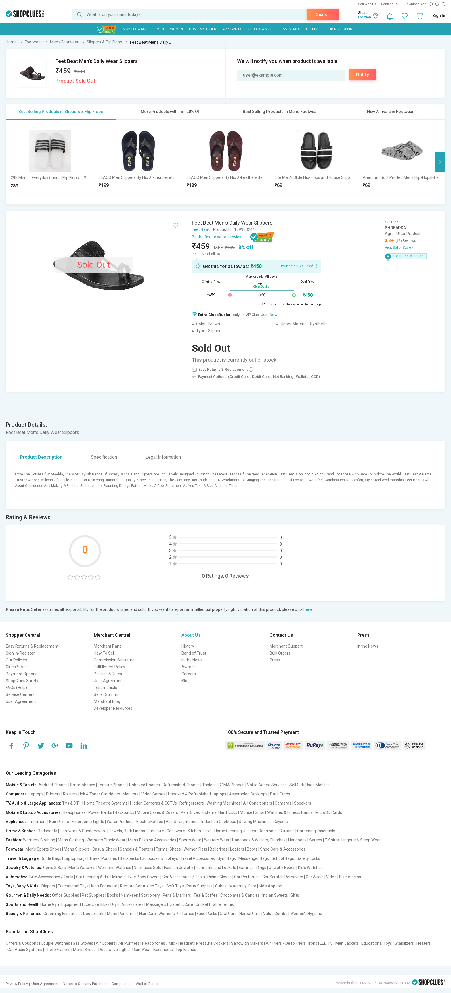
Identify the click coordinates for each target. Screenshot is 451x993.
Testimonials (105, 687)
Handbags (297, 840)
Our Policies (16, 660)
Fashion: (14, 840)
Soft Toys (175, 886)
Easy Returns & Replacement (32, 646)
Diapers (48, 886)
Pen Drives (190, 812)
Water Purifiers (120, 821)
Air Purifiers (128, 943)
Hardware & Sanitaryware (83, 831)
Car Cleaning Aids (92, 877)
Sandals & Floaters (136, 849)
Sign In (438, 15)
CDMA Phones (231, 784)
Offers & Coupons (22, 943)
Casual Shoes (104, 849)
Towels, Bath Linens (127, 831)
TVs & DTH (71, 803)
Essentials (290, 29)
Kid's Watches (310, 867)
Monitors (131, 794)
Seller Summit (107, 694)
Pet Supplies (93, 895)
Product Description (41, 457)
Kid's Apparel (270, 886)
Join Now (269, 314)
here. (308, 609)
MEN (160, 29)
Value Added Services (267, 784)
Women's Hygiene (306, 913)
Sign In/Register (20, 653)
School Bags (283, 858)
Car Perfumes (247, 877)
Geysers (280, 821)
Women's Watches (114, 867)
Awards (188, 667)
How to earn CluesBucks (299, 266)
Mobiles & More (137, 29)
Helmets (118, 877)
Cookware (176, 831)
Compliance (121, 983)
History (187, 646)
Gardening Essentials (316, 831)
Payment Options (21, 673)
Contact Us (389, 4)
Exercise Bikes (97, 904)
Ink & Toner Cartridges (100, 794)
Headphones (74, 812)
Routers (70, 794)
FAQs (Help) (16, 687)
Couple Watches (55, 943)
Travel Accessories (198, 858)
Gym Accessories (128, 904)
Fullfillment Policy (109, 667)
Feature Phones (112, 784)
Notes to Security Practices (85, 983)
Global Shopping (339, 29)
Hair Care (147, 913)
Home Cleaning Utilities (235, 831)
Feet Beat (200, 229)
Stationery (150, 895)
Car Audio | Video (321, 877)
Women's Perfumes (176, 913)
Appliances (232, 29)
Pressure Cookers (212, 943)
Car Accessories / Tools (183, 877)
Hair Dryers (59, 821)
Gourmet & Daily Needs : (28, 895)
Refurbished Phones (181, 784)
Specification (104, 457)
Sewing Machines (255, 821)
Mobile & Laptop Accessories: (34, 812)
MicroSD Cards (328, 812)
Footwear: (15, 849)
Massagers (156, 904)
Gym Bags (226, 858)
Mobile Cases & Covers (157, 812)
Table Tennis (222, 904)
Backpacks (124, 812)
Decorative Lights (114, 949)
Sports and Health (22, 904)
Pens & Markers (177, 895)
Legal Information (163, 457)
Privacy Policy (17, 983)
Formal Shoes (168, 849)
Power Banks (100, 812)
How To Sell (104, 653)
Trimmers (38, 821)
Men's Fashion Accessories (152, 840)
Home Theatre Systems (105, 803)
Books (112, 895)
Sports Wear (190, 840)
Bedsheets (47, 831)
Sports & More (261, 29)
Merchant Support (286, 646)
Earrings (246, 867)
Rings (261, 867)
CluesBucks (16, 667)
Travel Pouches (103, 858)
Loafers (237, 849)
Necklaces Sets (147, 867)
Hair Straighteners (182, 821)
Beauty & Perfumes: (24, 913)
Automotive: (17, 877)
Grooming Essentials (62, 913)
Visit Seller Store (398, 248)
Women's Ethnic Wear (106, 840)
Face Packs (207, 913)
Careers (188, 673)
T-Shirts (332, 840)
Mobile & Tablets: (22, 784)
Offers (312, 29)
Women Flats (195, 849)
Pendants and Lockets (216, 867)
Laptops (36, 794)
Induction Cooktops (218, 821)
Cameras (283, 803)
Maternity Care (242, 886)
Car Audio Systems (24, 949)
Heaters (423, 943)
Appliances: (17, 821)
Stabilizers (404, 943)
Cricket (202, 904)
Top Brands (185, 949)
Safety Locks (308, 858)
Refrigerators (191, 803)
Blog (185, 680)
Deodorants (93, 913)
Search (323, 14)
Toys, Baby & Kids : (23, 886)
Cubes (221, 886)
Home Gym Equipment (60, 904)
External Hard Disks (219, 812)
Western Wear (217, 840)
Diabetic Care (181, 904)
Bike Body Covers (144, 877)
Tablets (209, 784)
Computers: (17, 794)
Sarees (315, 840)
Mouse (246, 812)
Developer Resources (113, 708)
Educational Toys (73, 886)
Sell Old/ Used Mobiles (309, 784)
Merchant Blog (107, 701)
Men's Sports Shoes (43, 849)
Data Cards (280, 794)
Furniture (156, 831)
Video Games (153, 794)
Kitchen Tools (200, 831)
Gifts (295, 895)
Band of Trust (193, 653)
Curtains (287, 831)
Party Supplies (199, 886)
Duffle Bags (51, 858)
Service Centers (20, 694)
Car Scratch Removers (282, 877)
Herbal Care (250, 913)
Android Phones (53, 784)
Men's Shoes (84, 949)
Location (364, 17)
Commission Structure (114, 660)
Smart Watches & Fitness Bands (284, 812)
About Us (191, 635)
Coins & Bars (54, 867)
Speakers (302, 803)
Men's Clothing (71, 840)
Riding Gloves (219, 877)
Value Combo (275, 913)
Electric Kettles (149, 821)
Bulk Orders (280, 653)
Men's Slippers (77, 849)
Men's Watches (81, 867)
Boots (252, 849)
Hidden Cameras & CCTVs (153, 803)
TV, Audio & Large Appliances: (33, 803)
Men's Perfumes (122, 913)
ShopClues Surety (22, 680)
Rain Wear (141, 949)
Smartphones (82, 784)
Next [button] (440, 162)
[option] (50, 162)
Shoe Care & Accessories (282, 849)
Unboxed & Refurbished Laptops (197, 794)
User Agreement (21, 701)
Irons (312, 943)
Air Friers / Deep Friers (286, 943)
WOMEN (176, 29)
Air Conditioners (257, 803)
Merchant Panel (108, 646)
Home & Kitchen (202, 29)
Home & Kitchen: (21, 831)
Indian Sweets (275, 895)
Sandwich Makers (247, 943)
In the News (191, 660)
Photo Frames (57, 949)
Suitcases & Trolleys (160, 858)
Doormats (268, 831)
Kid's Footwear (104, 886)
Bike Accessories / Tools (51, 877)
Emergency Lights (88, 821)
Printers (53, 794)
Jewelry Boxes (282, 867)
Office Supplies (65, 895)
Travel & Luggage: (23, 858)
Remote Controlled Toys (142, 886)
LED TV (326, 943)
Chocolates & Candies (240, 895)
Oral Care (228, 913)
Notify (362, 74)
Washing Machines (223, 803)
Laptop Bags (75, 858)
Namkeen (129, 895)
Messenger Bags (253, 858)
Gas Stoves (83, 943)
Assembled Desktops (248, 794)
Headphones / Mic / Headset (168, 943)
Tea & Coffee (206, 895)
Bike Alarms (350, 877)
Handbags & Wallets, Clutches (259, 840)
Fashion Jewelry (178, 867)
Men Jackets (347, 943)
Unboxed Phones (144, 784)
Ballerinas (219, 849)
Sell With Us (367, 4)
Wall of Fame (147, 983)
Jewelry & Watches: (24, 867)
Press (275, 660)
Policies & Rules (108, 673)
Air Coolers (106, 943)
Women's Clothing (39, 840)
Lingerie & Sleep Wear (361, 840)
